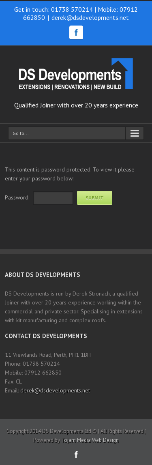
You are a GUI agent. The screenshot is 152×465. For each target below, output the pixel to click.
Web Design (105, 440)
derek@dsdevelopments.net (90, 17)
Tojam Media (76, 440)
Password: (17, 197)
